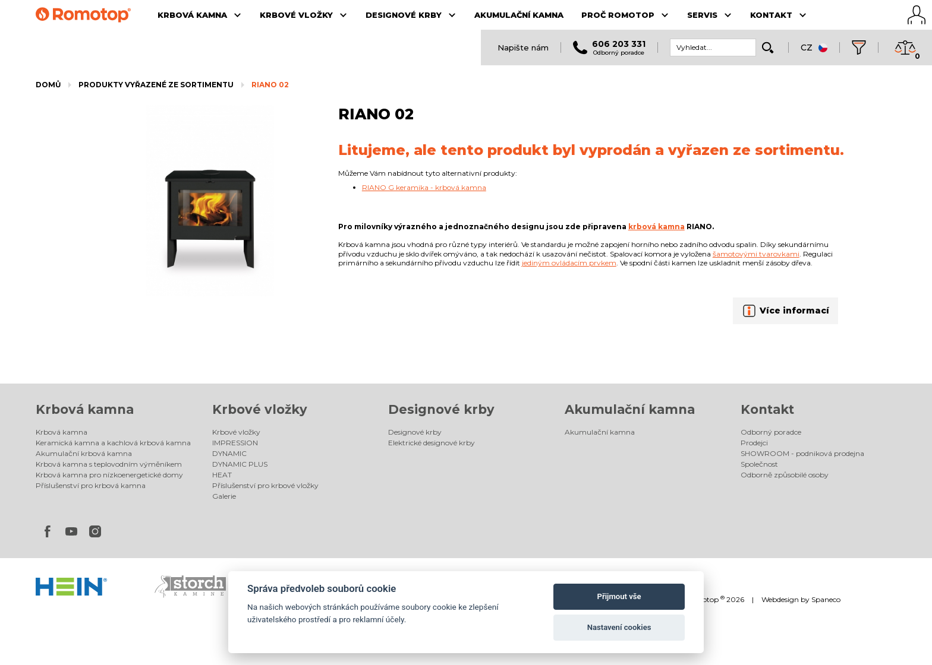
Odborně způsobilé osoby (785, 474)
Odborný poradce (771, 432)
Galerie (224, 496)
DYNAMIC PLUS (239, 464)
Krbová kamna (85, 409)
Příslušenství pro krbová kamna (91, 485)
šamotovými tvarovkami (756, 253)
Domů (48, 84)
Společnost (759, 464)
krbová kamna (656, 226)
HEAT (222, 474)
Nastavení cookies (619, 627)
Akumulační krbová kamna (84, 453)
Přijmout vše (619, 596)
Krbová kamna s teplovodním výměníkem (109, 464)
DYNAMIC (229, 453)
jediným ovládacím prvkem (569, 262)
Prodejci (754, 442)
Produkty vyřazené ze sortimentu (156, 84)
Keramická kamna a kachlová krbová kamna (113, 442)
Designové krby (441, 409)
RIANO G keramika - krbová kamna (424, 187)
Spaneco (825, 599)
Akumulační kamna (630, 409)
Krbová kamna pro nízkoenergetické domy (109, 474)
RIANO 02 (270, 84)
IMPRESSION (235, 442)
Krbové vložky (259, 409)
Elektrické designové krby (431, 442)
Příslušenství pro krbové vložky (265, 485)
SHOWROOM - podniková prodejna (802, 453)
